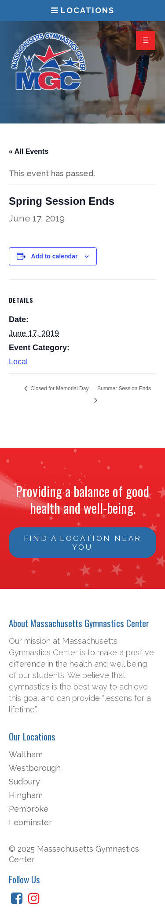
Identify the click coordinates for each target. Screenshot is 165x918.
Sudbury (24, 781)
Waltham (26, 754)
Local (18, 361)
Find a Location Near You (83, 543)
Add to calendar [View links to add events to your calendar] (54, 256)
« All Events (28, 151)
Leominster (30, 822)
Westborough (35, 768)
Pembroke (28, 808)
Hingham (26, 795)
